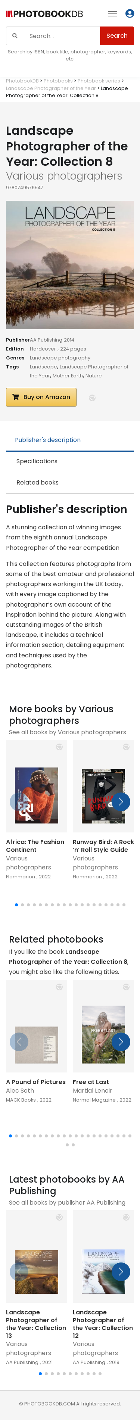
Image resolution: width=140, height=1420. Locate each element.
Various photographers (28, 863)
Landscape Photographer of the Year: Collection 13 (36, 1324)
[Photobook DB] (44, 14)
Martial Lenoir (92, 1090)
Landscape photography (60, 358)
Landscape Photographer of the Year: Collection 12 (103, 1324)
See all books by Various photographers (67, 732)
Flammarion (20, 877)
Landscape (43, 367)
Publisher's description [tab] (48, 440)
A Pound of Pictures (36, 1082)
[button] (92, 398)
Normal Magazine (94, 1100)
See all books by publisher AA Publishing (67, 1202)
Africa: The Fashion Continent (35, 846)
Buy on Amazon (41, 397)
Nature (93, 376)
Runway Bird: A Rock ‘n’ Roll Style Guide (103, 846)
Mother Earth (68, 376)
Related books (37, 482)
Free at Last (91, 1082)
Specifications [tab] (36, 461)
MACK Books (21, 1100)
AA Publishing (46, 340)
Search (117, 35)
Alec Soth (20, 1090)
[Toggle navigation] (112, 13)
